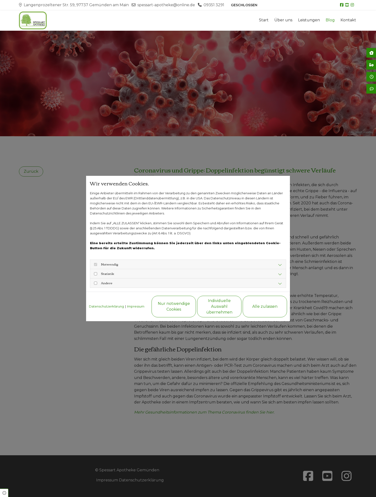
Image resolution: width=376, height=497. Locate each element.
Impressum (135, 306)
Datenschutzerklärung (106, 306)
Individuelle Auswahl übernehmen (219, 306)
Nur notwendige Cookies (174, 306)
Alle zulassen (264, 306)
